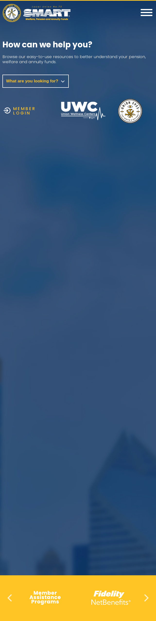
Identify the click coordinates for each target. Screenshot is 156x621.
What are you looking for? (35, 81)
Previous (10, 597)
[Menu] (146, 13)
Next (145, 597)
